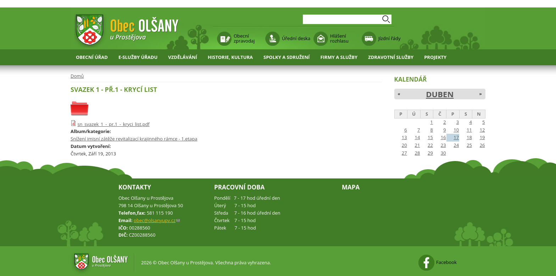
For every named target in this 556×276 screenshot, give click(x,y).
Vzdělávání (182, 57)
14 (417, 137)
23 (443, 145)
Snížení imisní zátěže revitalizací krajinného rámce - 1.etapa (134, 139)
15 (430, 137)
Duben (440, 94)
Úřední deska (296, 38)
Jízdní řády (389, 38)
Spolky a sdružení (286, 57)
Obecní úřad (92, 57)
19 (482, 137)
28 (417, 153)
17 (456, 137)
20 (404, 145)
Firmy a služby (338, 57)
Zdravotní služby (390, 57)
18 (469, 137)
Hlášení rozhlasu (339, 38)
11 (469, 130)
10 (456, 130)
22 (430, 145)
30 (443, 153)
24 (456, 145)
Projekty (435, 57)
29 (430, 153)
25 (469, 145)
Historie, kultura (230, 57)
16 (443, 137)
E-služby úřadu (137, 57)
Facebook (446, 262)
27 (404, 153)
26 (482, 145)
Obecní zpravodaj (244, 38)
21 (417, 145)
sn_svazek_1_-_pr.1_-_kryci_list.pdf (113, 124)
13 (404, 137)
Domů (77, 76)
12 (482, 130)
